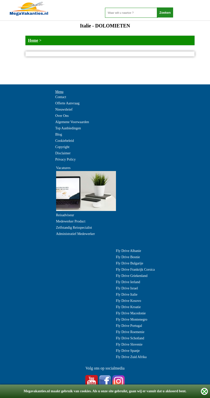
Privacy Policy (65, 159)
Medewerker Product (71, 221)
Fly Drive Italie (126, 294)
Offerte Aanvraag (67, 103)
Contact (60, 97)
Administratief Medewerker (75, 234)
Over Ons (62, 116)
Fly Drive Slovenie (129, 344)
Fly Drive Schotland (130, 338)
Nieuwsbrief (64, 109)
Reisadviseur (65, 215)
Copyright (62, 147)
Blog (58, 134)
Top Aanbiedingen (68, 128)
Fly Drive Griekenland (132, 276)
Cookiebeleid (64, 141)
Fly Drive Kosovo (128, 301)
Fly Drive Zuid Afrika (131, 357)
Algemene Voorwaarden (72, 122)
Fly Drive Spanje (128, 351)
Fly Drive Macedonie (131, 313)
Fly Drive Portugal (129, 326)
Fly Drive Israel (127, 288)
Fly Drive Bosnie (128, 257)
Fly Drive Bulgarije (129, 263)
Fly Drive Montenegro (131, 319)
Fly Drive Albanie (128, 251)
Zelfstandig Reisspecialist (74, 227)
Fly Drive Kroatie (128, 307)
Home (33, 40)
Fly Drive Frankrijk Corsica (135, 269)
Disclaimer (63, 153)
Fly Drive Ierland (128, 282)
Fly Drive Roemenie (130, 332)
